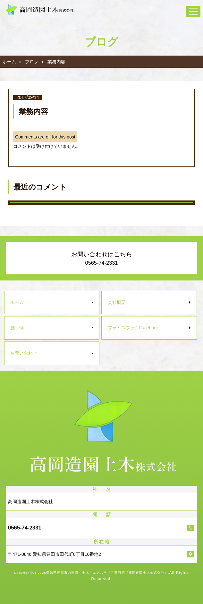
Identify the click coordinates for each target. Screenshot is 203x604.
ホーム (9, 61)
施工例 (17, 327)
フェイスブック (133, 327)
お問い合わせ (23, 353)
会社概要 (117, 302)
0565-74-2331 (24, 528)
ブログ (31, 61)
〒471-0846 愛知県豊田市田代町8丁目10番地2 (54, 554)
